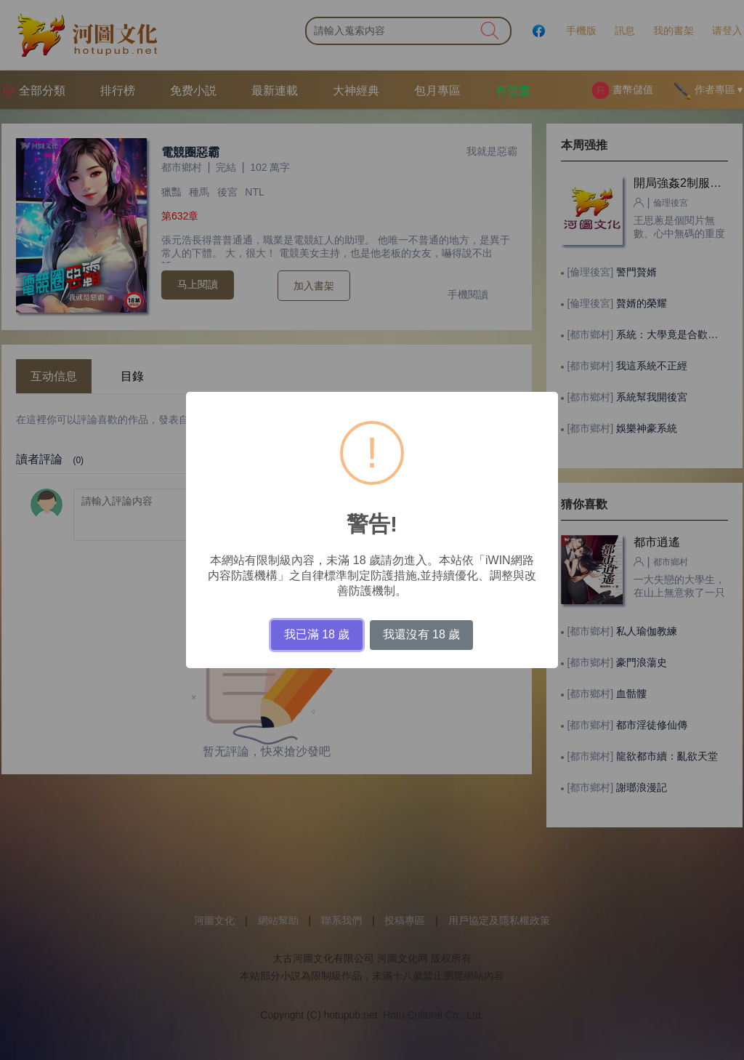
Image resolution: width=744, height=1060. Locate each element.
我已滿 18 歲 (317, 634)
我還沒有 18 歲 (422, 634)
